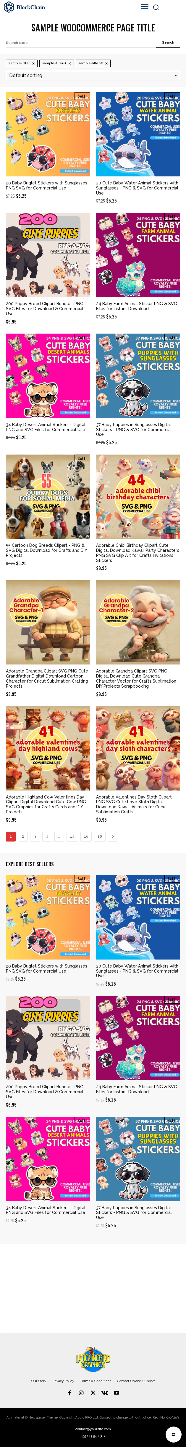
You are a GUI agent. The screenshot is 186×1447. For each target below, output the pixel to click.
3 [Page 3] (35, 836)
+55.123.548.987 (93, 1436)
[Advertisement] (93, 1288)
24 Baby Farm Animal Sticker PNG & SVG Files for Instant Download (136, 306)
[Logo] (60, 7)
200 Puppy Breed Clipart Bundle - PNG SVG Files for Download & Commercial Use (44, 308)
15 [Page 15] (86, 836)
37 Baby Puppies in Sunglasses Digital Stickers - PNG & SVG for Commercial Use (134, 429)
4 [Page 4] (47, 836)
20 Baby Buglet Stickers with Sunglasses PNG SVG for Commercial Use (46, 185)
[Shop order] (93, 75)
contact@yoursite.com (93, 1429)
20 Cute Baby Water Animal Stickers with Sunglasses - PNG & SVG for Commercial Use (137, 188)
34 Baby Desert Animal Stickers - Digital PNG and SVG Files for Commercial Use (45, 427)
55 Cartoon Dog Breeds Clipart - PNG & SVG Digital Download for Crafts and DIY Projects (46, 550)
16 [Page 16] (100, 836)
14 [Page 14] (72, 836)
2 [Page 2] (23, 836)
